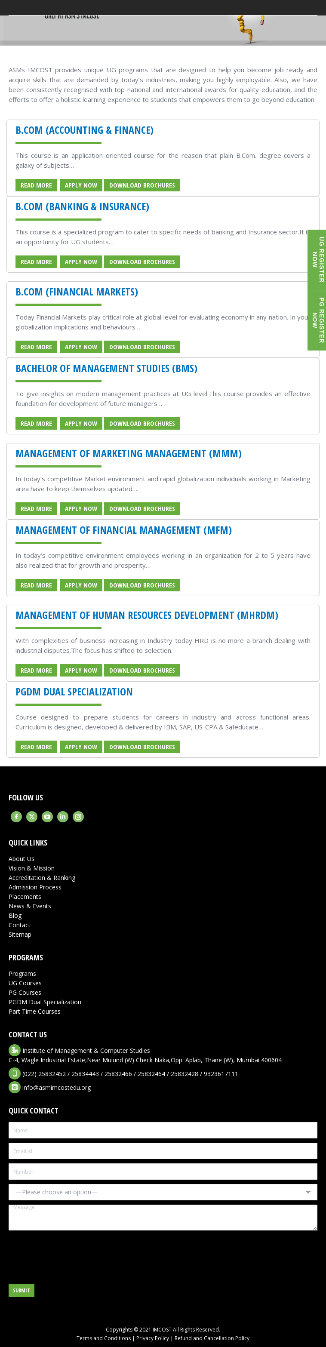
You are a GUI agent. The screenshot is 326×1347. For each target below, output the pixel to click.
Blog (15, 915)
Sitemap (20, 934)
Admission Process (35, 887)
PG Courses (25, 992)
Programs (22, 973)
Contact (20, 925)
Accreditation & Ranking (42, 877)
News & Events (30, 906)
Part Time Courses (35, 1011)
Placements (25, 896)
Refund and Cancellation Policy (212, 1338)
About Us (21, 859)
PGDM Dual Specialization (45, 1002)
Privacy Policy (152, 1338)
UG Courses (25, 983)
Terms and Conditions (104, 1338)
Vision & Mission (32, 868)
